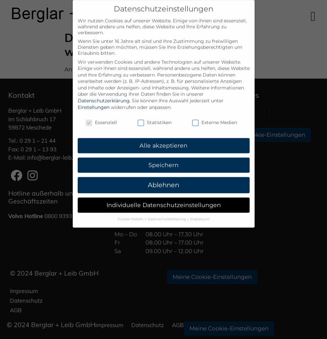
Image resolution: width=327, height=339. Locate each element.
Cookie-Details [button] (131, 212)
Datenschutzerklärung (104, 94)
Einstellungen (93, 101)
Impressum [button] (200, 212)
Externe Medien (214, 116)
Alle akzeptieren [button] (163, 138)
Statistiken (155, 116)
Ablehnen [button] (163, 178)
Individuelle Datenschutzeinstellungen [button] (163, 198)
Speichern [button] (163, 158)
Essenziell (101, 116)
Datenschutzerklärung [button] (167, 212)
